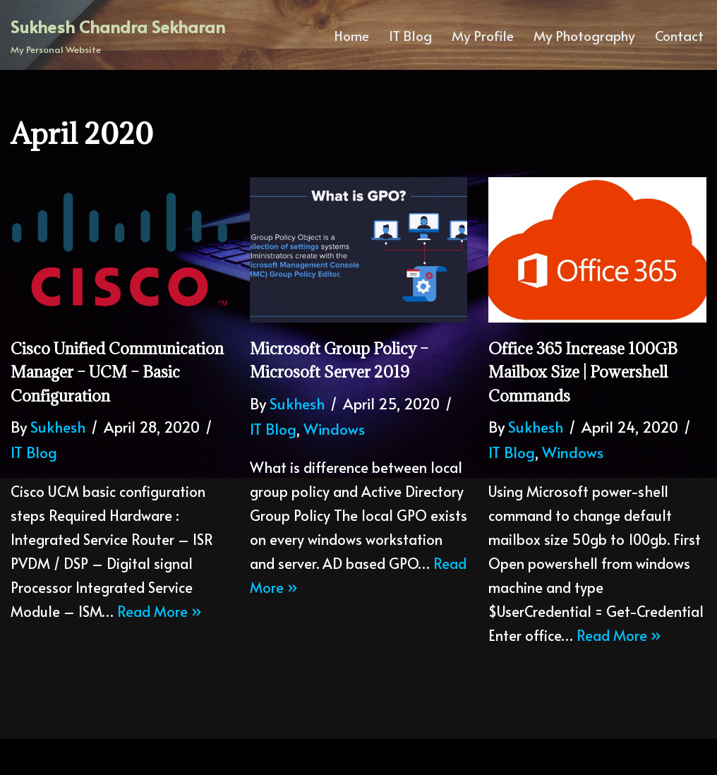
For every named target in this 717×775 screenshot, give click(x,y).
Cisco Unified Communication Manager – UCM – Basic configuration (117, 372)
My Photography (584, 35)
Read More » (159, 611)
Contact (679, 35)
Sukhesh (57, 426)
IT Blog (410, 35)
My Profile (483, 35)
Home (352, 35)
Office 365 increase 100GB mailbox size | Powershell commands (582, 372)
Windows (334, 429)
